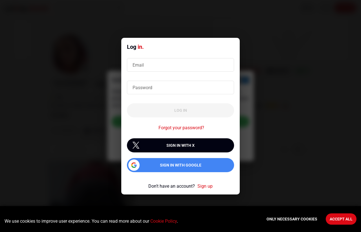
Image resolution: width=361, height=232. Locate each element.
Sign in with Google (180, 165)
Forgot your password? (181, 127)
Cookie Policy (163, 221)
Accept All (341, 219)
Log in (180, 110)
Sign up (205, 186)
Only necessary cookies (292, 219)
